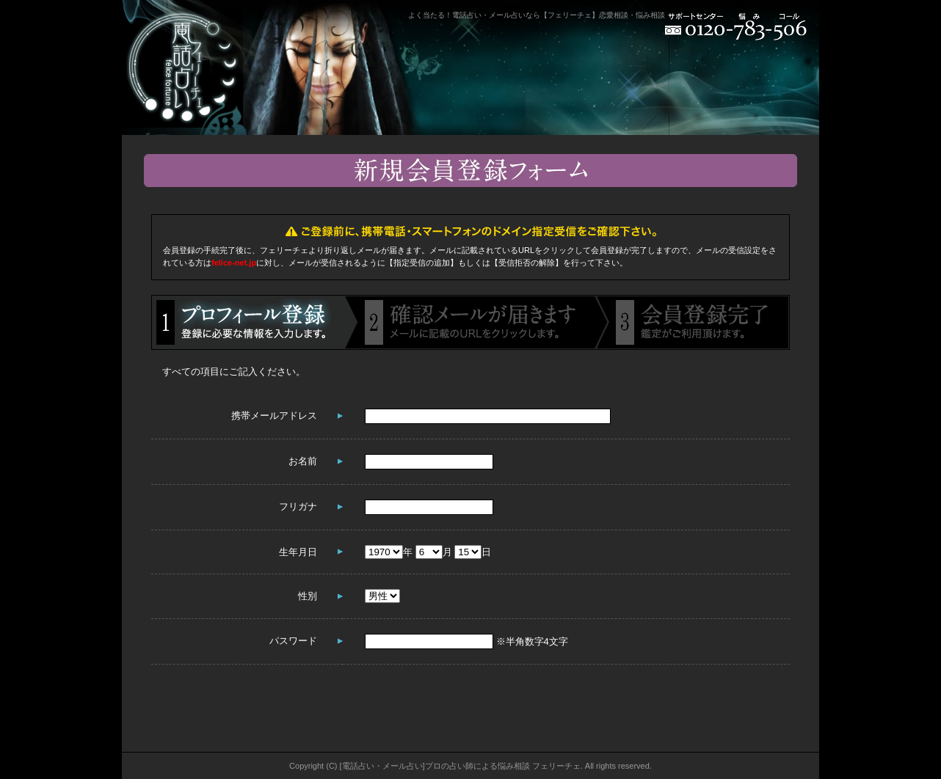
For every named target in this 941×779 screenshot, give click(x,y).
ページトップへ (767, 745)
